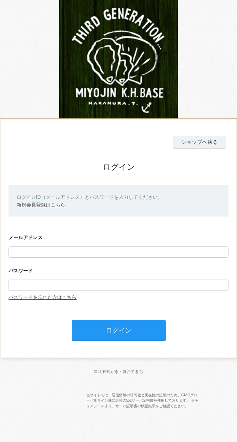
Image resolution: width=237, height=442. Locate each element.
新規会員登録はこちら (41, 204)
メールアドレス (26, 237)
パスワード (21, 270)
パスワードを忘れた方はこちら (43, 297)
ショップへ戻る (199, 141)
